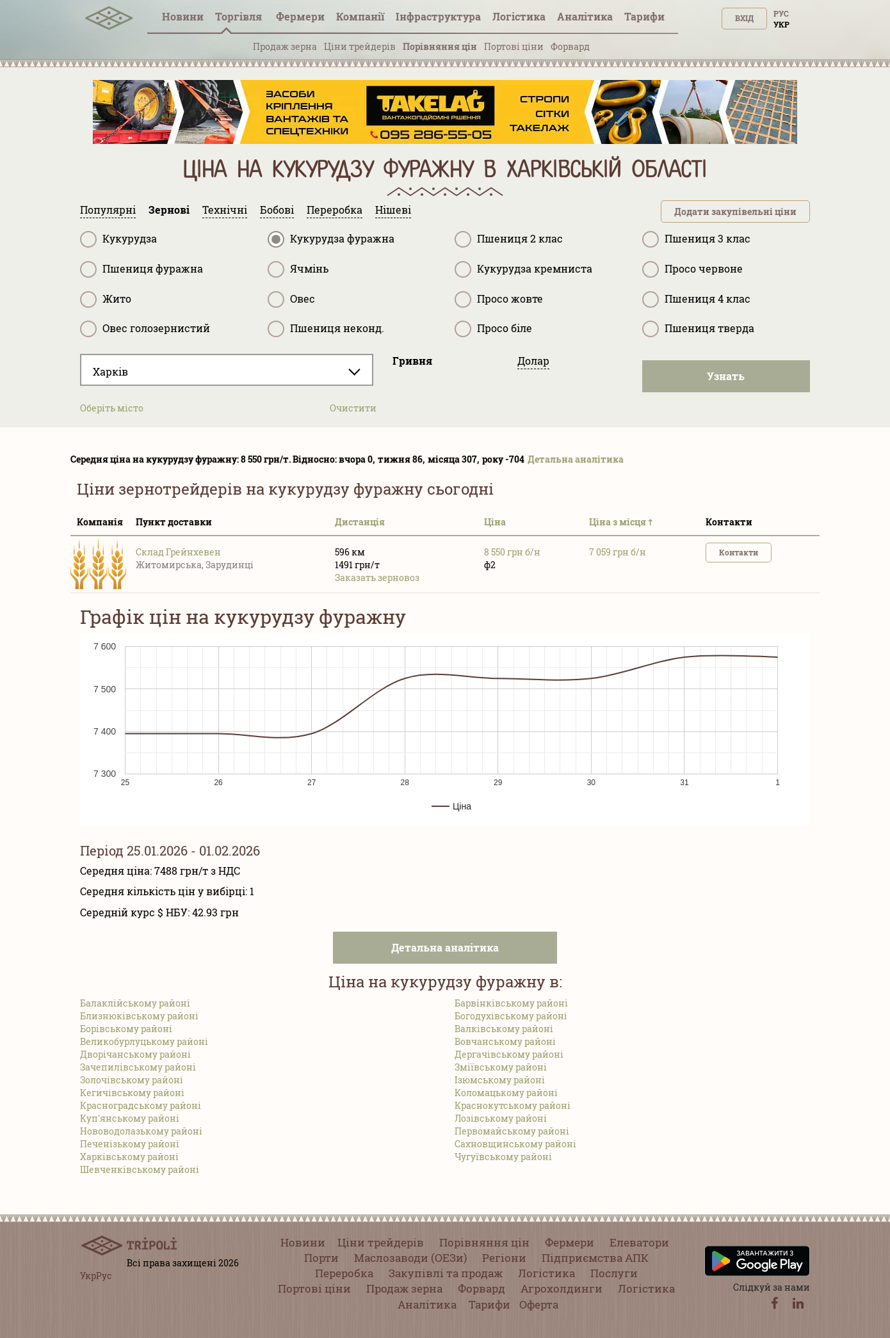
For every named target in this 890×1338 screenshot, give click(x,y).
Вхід (744, 18)
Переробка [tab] (334, 209)
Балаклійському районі (135, 1003)
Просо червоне (692, 269)
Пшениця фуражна (141, 269)
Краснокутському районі (512, 1105)
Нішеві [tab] (393, 209)
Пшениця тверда (698, 329)
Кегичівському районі (132, 1093)
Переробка (344, 1273)
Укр (781, 24)
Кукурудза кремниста (523, 269)
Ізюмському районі (500, 1080)
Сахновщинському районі (515, 1144)
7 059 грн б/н (617, 552)
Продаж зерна (285, 46)
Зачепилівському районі (138, 1067)
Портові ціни (514, 46)
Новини (183, 16)
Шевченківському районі (139, 1169)
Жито (105, 299)
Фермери (300, 16)
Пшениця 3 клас (696, 239)
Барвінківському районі (511, 1003)
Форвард (570, 46)
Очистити (353, 408)
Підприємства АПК (595, 1257)
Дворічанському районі (135, 1054)
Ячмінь (298, 269)
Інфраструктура (438, 16)
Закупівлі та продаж (446, 1273)
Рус (781, 13)
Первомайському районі (512, 1131)
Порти (321, 1257)
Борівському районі (126, 1029)
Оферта (538, 1304)
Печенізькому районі (129, 1144)
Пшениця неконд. (326, 329)
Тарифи (644, 16)
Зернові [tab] (169, 209)
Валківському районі (504, 1029)
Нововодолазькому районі (141, 1131)
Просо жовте (499, 299)
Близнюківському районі (139, 1016)
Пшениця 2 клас (509, 239)
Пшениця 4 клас (696, 299)
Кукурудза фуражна (331, 239)
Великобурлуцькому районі (144, 1041)
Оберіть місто (111, 408)
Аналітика (585, 16)
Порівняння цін (440, 46)
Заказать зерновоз (377, 577)
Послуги (614, 1273)
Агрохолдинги (562, 1288)
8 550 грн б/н (512, 552)
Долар (533, 360)
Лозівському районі (501, 1118)
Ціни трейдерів (360, 46)
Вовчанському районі (505, 1041)
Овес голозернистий (145, 329)
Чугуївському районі (503, 1157)
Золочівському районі (131, 1080)
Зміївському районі (501, 1067)
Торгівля (239, 16)
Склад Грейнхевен (178, 552)
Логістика (519, 16)
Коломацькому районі (506, 1093)
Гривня (412, 360)
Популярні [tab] (108, 209)
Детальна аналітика (576, 459)
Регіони (504, 1257)
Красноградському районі (140, 1105)
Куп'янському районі (129, 1118)
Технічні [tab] (224, 209)
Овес (291, 299)
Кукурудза (118, 239)
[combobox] (226, 370)
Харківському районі (129, 1157)
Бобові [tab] (277, 209)
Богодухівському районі (511, 1016)
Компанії (360, 16)
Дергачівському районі (509, 1054)
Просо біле (493, 329)
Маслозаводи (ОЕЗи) (410, 1257)
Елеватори (639, 1242)
